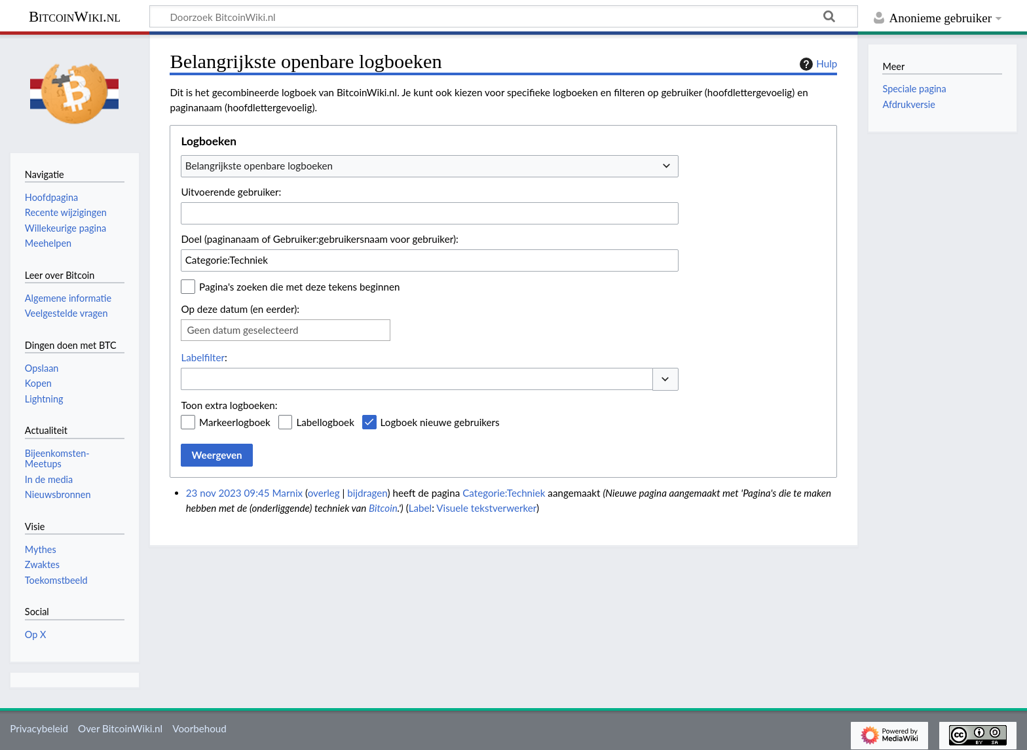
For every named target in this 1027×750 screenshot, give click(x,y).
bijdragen (367, 493)
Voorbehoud (199, 728)
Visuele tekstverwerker (486, 508)
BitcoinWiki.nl (75, 17)
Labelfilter (203, 357)
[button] (665, 379)
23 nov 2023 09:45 (228, 493)
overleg (324, 493)
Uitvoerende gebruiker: (231, 192)
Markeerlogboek (235, 422)
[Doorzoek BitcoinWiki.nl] (503, 16)
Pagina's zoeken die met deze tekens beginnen (299, 287)
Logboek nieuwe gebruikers (440, 422)
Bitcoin (383, 508)
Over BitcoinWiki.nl (120, 728)
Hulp (816, 64)
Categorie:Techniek (503, 493)
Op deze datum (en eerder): (240, 309)
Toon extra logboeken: (229, 405)
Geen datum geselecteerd (242, 330)
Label (420, 508)
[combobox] (430, 166)
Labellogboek (325, 422)
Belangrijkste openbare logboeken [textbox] (259, 165)
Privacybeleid (39, 728)
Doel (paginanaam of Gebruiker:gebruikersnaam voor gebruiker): (319, 239)
